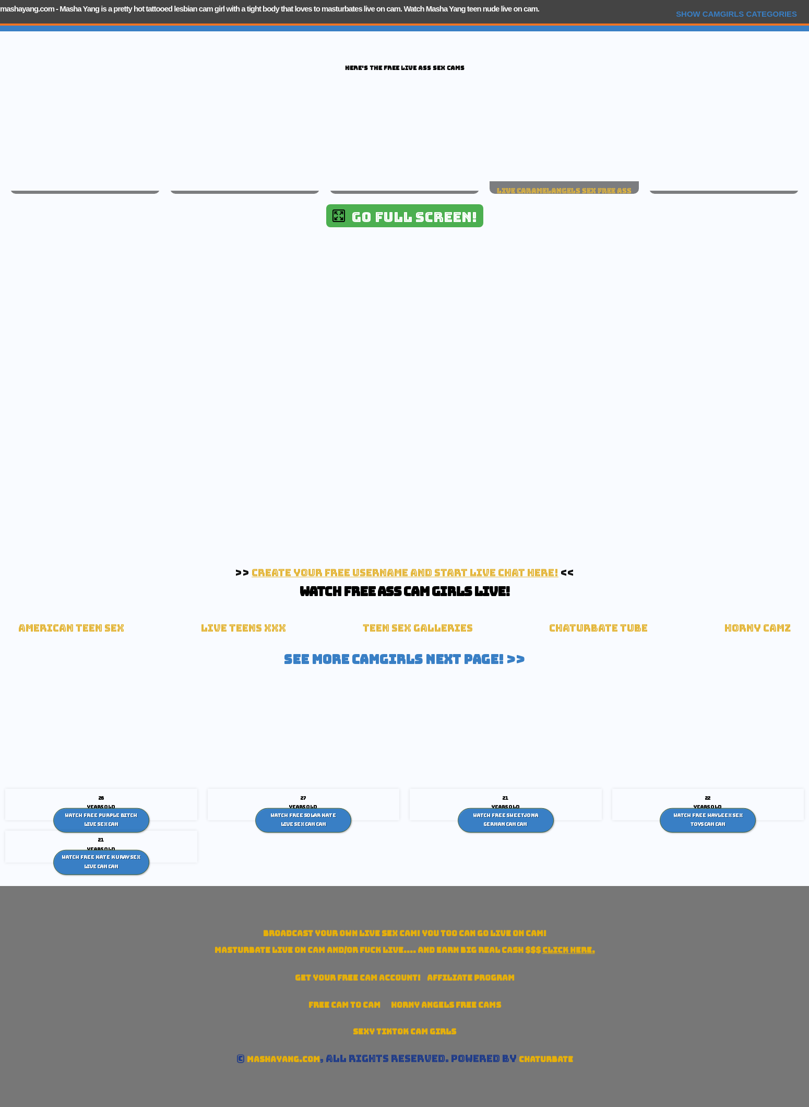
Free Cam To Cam (344, 1005)
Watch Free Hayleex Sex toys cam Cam (708, 820)
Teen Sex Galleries (418, 628)
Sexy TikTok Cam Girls (404, 1031)
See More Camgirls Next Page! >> (404, 659)
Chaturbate (546, 1059)
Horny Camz (757, 628)
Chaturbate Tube (598, 628)
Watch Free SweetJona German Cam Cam (505, 820)
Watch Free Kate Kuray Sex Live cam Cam (101, 862)
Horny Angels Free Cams (446, 1005)
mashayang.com (27, 8)
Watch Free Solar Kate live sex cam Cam (303, 820)
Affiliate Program (471, 978)
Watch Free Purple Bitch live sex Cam (101, 820)
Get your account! (358, 978)
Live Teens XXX (243, 628)
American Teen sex (71, 628)
